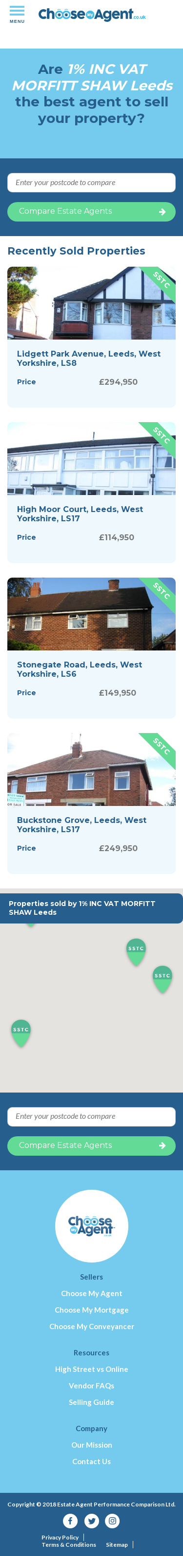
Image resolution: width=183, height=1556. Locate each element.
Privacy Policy (60, 1537)
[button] (162, 980)
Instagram (112, 1521)
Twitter (91, 1521)
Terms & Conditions (68, 1544)
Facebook (70, 1521)
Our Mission (91, 1444)
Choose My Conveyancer (91, 1326)
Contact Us (91, 1461)
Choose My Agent (91, 1293)
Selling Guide (91, 1402)
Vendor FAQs (91, 1385)
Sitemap (117, 1544)
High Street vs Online (91, 1369)
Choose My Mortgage (92, 1309)
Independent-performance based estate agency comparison (92, 18)
